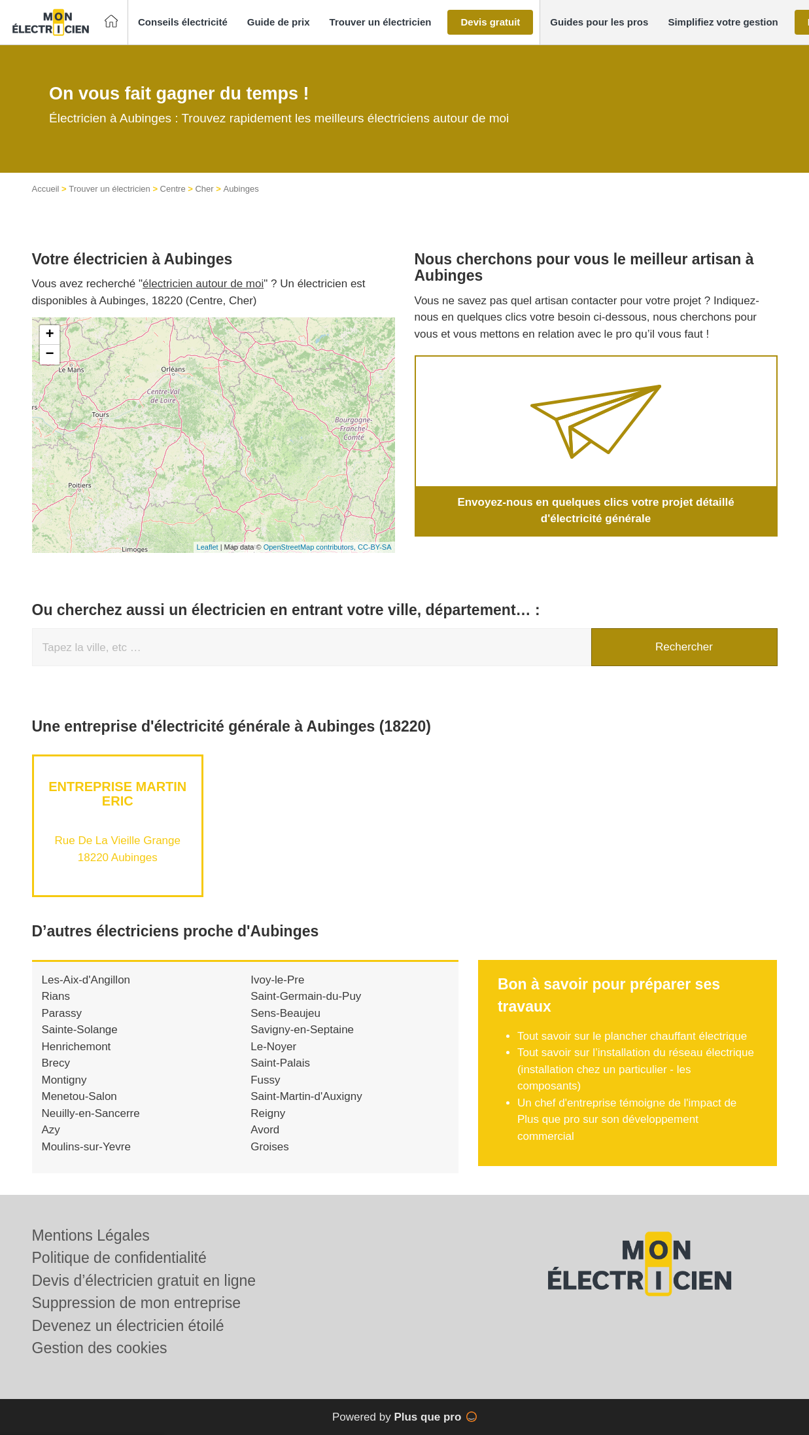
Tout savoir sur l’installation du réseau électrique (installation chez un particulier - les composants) (635, 1069)
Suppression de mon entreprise (136, 1302)
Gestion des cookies (99, 1347)
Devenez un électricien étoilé (128, 1325)
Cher (204, 189)
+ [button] (49, 335)
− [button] (49, 354)
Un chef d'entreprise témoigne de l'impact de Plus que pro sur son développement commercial (626, 1120)
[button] (182, 22)
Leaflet (207, 547)
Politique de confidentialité (119, 1257)
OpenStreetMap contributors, (311, 547)
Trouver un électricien (109, 189)
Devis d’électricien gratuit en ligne (144, 1280)
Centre (173, 189)
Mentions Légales (91, 1235)
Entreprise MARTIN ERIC (117, 793)
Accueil (46, 189)
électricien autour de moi (203, 283)
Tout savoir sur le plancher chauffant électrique (632, 1036)
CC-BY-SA (375, 547)
